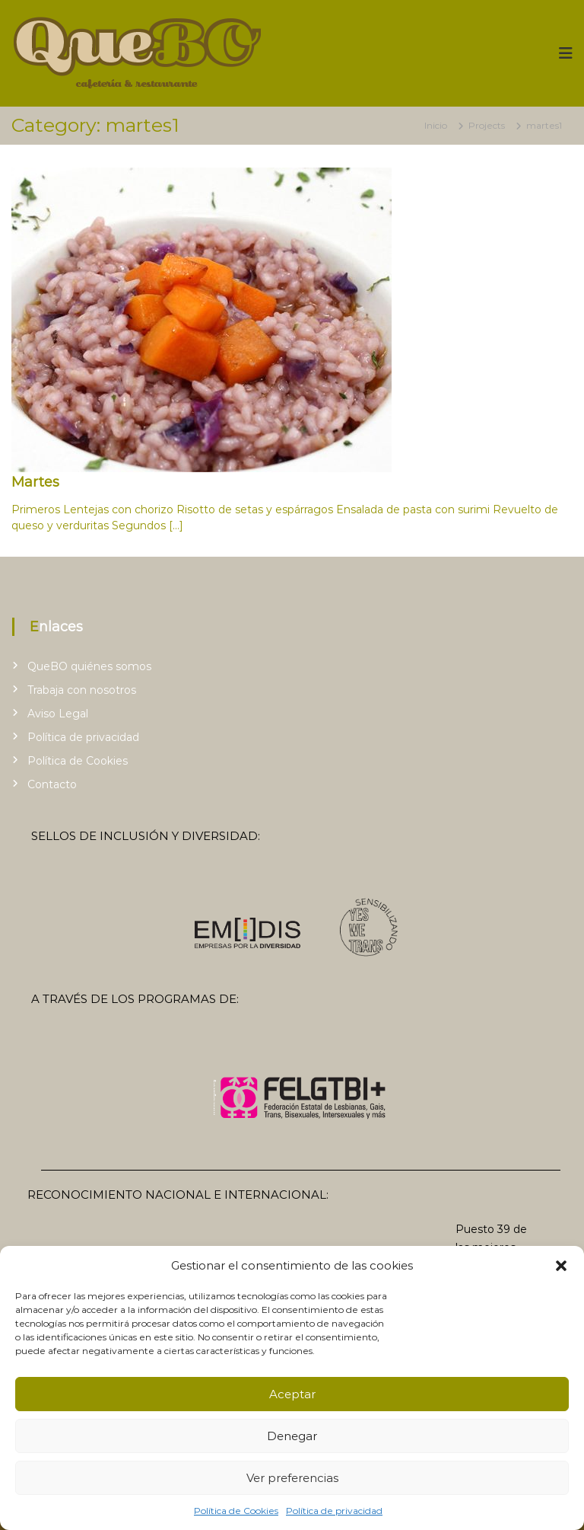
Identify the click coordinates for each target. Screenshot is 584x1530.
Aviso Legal (57, 713)
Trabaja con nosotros (81, 690)
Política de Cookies (236, 1510)
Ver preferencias (292, 1478)
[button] (561, 1265)
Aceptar (292, 1394)
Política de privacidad (334, 1510)
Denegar (292, 1436)
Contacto (52, 784)
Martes (35, 482)
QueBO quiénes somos (89, 666)
